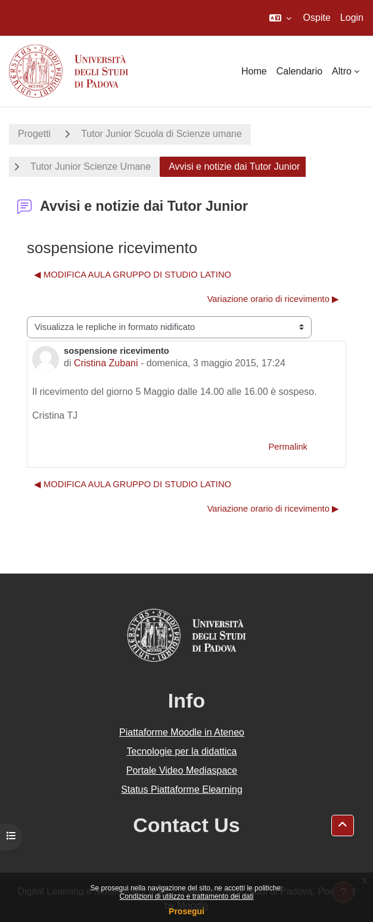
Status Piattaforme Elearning (182, 789)
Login (351, 18)
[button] (280, 18)
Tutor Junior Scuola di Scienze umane (161, 134)
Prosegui (186, 911)
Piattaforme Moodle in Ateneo (181, 732)
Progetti (34, 134)
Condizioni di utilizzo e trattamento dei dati (187, 896)
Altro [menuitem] (342, 71)
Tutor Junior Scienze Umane (90, 166)
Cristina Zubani (106, 363)
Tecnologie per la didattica (181, 751)
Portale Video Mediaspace (182, 770)
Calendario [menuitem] (299, 71)
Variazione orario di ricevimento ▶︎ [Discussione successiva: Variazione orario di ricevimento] (273, 299)
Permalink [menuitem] (287, 446)
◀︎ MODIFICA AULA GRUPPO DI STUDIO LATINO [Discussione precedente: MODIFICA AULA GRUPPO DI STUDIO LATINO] (132, 274)
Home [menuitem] (254, 71)
